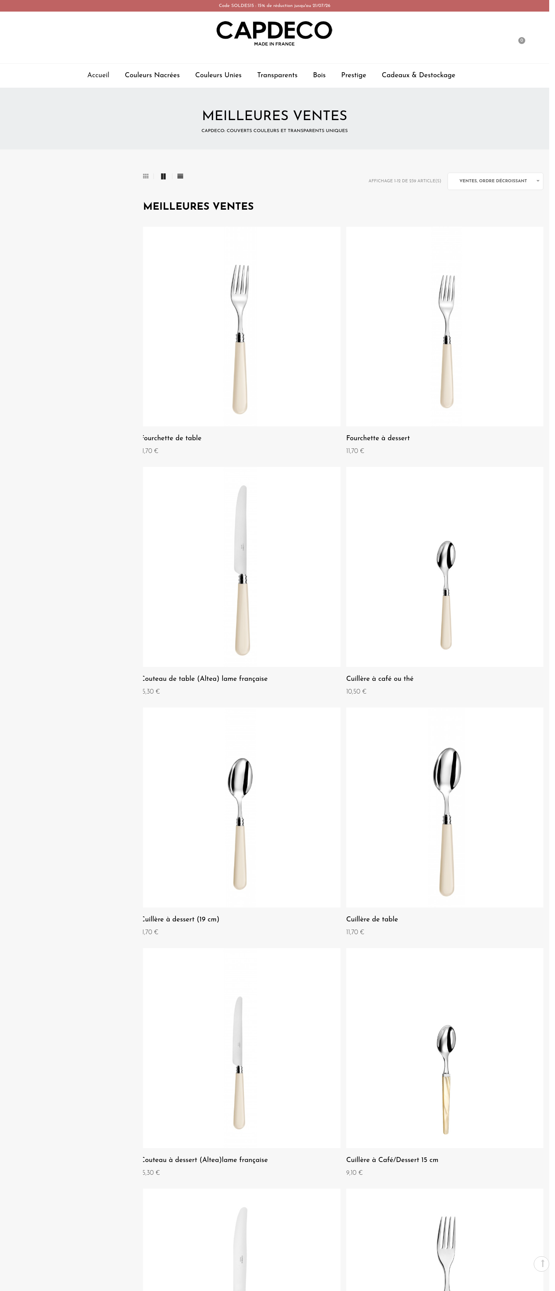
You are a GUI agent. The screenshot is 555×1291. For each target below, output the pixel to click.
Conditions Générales (53, 1092)
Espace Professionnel (274, 1234)
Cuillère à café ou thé (176, 550)
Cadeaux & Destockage (418, 75)
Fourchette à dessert (312, 370)
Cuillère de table (444, 550)
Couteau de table (445, 722)
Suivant (385, 962)
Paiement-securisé (501, 1079)
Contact (513, 1065)
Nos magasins (43, 1106)
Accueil (98, 75)
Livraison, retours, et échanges (484, 1106)
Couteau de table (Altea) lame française (466, 374)
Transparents (277, 75)
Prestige (353, 75)
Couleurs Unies (218, 75)
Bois (319, 75)
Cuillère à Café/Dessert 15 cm (326, 722)
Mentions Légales (48, 1079)
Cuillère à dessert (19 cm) (319, 550)
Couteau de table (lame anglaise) (333, 903)
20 (355, 962)
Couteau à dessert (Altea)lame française (191, 727)
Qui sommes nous (48, 1065)
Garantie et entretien (496, 1092)
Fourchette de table (173, 370)
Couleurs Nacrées (152, 75)
